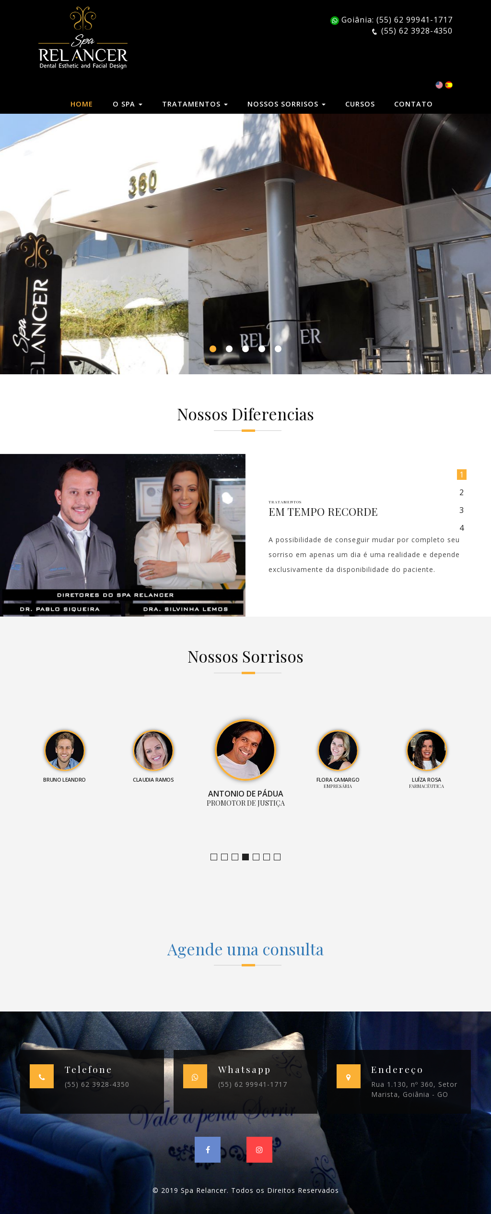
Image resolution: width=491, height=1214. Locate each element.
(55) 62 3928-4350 (97, 1084)
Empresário (280, 857)
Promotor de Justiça (248, 857)
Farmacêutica (269, 857)
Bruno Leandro (227, 857)
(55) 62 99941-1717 (252, 1084)
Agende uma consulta (245, 948)
